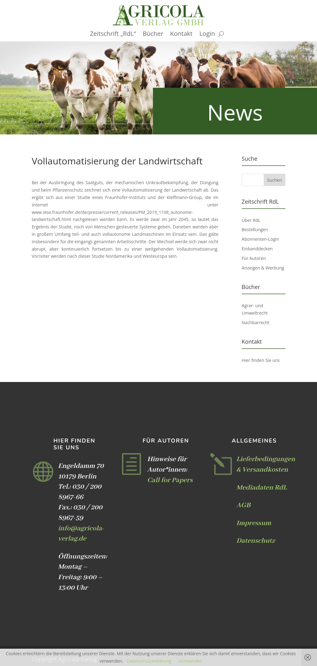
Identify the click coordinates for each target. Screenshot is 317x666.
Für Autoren (254, 258)
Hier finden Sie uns (261, 360)
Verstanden (190, 661)
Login (207, 35)
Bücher (153, 35)
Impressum (254, 523)
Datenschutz (256, 541)
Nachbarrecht (256, 322)
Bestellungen (255, 229)
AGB (243, 505)
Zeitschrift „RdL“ (113, 35)
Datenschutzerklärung (149, 661)
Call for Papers (170, 480)
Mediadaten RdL (262, 487)
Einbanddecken (257, 249)
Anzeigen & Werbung (263, 268)
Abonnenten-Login (260, 239)
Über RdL (251, 220)
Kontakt (181, 35)
